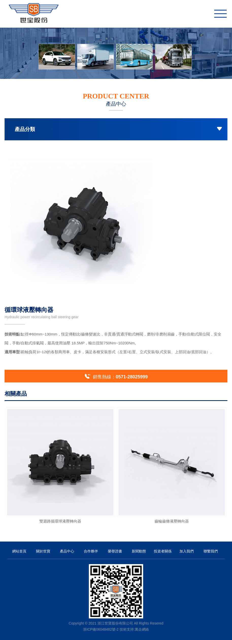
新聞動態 (139, 551)
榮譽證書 (115, 551)
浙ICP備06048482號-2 (101, 629)
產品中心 (67, 551)
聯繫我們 (211, 551)
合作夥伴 (91, 551)
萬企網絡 (142, 629)
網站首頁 (19, 551)
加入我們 (186, 551)
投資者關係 (163, 551)
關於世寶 (43, 551)
